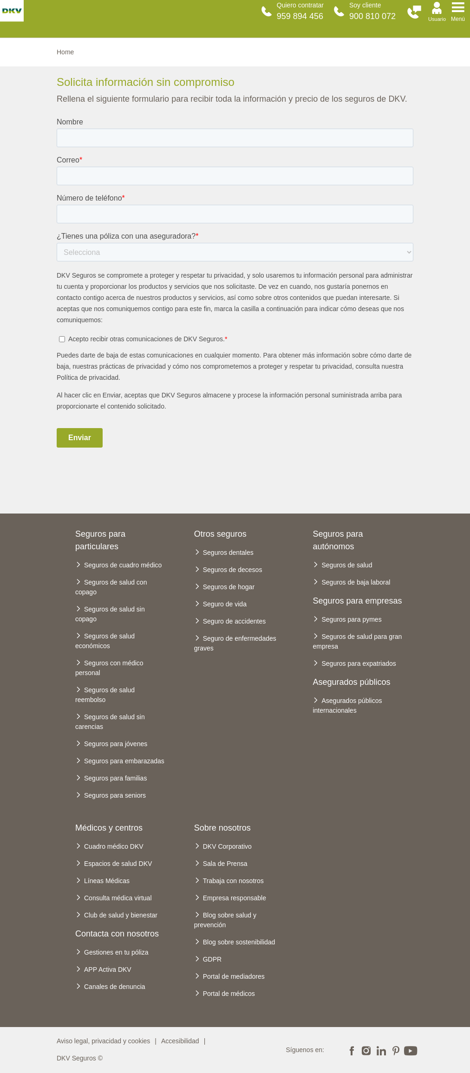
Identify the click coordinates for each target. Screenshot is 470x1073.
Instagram (366, 1049)
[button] (414, 12)
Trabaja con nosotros (233, 880)
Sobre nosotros (222, 827)
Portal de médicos (229, 993)
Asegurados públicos (351, 682)
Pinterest (395, 1049)
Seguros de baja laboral (355, 582)
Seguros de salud (346, 565)
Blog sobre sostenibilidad (239, 942)
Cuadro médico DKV (114, 846)
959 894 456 (300, 16)
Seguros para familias (115, 778)
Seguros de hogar (229, 587)
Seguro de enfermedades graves (235, 643)
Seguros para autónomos (338, 540)
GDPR (212, 959)
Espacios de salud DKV (118, 863)
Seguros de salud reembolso (105, 694)
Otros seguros (220, 534)
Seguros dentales (228, 552)
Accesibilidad (180, 1041)
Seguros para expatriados (358, 663)
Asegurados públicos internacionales (347, 705)
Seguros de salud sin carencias (110, 721)
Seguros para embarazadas (124, 761)
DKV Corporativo (227, 846)
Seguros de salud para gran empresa (357, 641)
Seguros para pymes (351, 619)
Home (65, 52)
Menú (458, 19)
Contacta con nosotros (117, 933)
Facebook (351, 1049)
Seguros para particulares (100, 540)
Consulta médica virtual (118, 898)
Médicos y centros (109, 827)
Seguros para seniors (115, 795)
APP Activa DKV (107, 969)
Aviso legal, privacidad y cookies (103, 1041)
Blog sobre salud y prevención (225, 920)
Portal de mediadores (234, 976)
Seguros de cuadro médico (123, 565)
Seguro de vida (225, 604)
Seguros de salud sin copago (110, 614)
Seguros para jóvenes (115, 744)
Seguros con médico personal (109, 667)
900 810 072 (372, 16)
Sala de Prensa (225, 863)
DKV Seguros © (80, 1058)
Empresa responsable (234, 898)
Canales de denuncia (114, 986)
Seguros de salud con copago (111, 587)
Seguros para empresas (357, 600)
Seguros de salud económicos (105, 641)
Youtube (410, 1049)
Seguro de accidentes (234, 621)
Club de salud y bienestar (120, 915)
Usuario (437, 19)
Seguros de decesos (232, 569)
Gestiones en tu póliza (116, 952)
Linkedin (380, 1049)
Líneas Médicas (107, 880)
